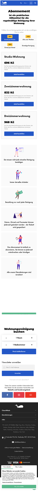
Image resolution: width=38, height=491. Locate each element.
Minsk (26, 441)
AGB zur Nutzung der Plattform (11, 460)
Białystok (32, 439)
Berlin (4, 441)
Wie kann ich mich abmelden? (19, 390)
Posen (17, 439)
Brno (23, 437)
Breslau (5, 439)
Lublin (27, 439)
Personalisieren (18, 481)
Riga (34, 441)
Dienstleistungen (7, 426)
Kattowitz (22, 439)
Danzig (10, 439)
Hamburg (9, 441)
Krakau (34, 437)
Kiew (30, 441)
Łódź (14, 439)
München (15, 441)
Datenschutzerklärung (7, 481)
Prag (19, 437)
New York (22, 444)
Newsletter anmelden (11, 370)
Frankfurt (21, 441)
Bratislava (16, 444)
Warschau (28, 437)
